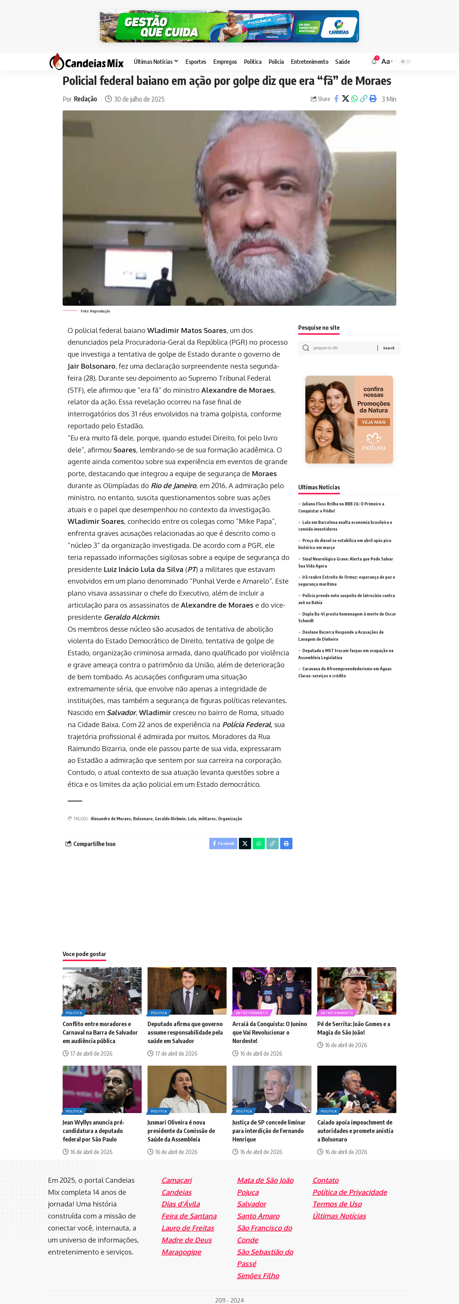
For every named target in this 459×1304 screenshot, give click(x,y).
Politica (74, 1007)
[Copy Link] (363, 93)
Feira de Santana (188, 1210)
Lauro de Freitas (187, 1222)
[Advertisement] (229, 898)
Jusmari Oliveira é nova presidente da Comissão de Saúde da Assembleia (181, 1125)
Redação (85, 93)
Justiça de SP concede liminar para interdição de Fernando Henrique (269, 1125)
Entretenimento (252, 1007)
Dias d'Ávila (180, 1198)
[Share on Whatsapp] (354, 93)
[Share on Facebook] (336, 93)
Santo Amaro (258, 1210)
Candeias (176, 1186)
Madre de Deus (186, 1234)
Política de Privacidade (349, 1186)
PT (191, 563)
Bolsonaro (143, 812)
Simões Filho (258, 1269)
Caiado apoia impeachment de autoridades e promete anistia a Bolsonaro (355, 1125)
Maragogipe (181, 1246)
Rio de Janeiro (173, 479)
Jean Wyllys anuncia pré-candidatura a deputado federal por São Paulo (93, 1125)
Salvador (121, 706)
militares (207, 812)
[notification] (374, 55)
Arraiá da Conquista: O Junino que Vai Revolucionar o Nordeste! (269, 1026)
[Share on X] (345, 93)
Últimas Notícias (339, 1210)
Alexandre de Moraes (111, 812)
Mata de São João (265, 1174)
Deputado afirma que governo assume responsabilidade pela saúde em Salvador (185, 1026)
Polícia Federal (246, 718)
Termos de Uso (337, 1198)
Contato (325, 1174)
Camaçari (176, 1174)
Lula (192, 812)
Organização (230, 812)
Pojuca (247, 1186)
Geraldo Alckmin (131, 611)
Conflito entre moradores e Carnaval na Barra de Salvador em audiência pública (100, 1026)
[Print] (373, 93)
